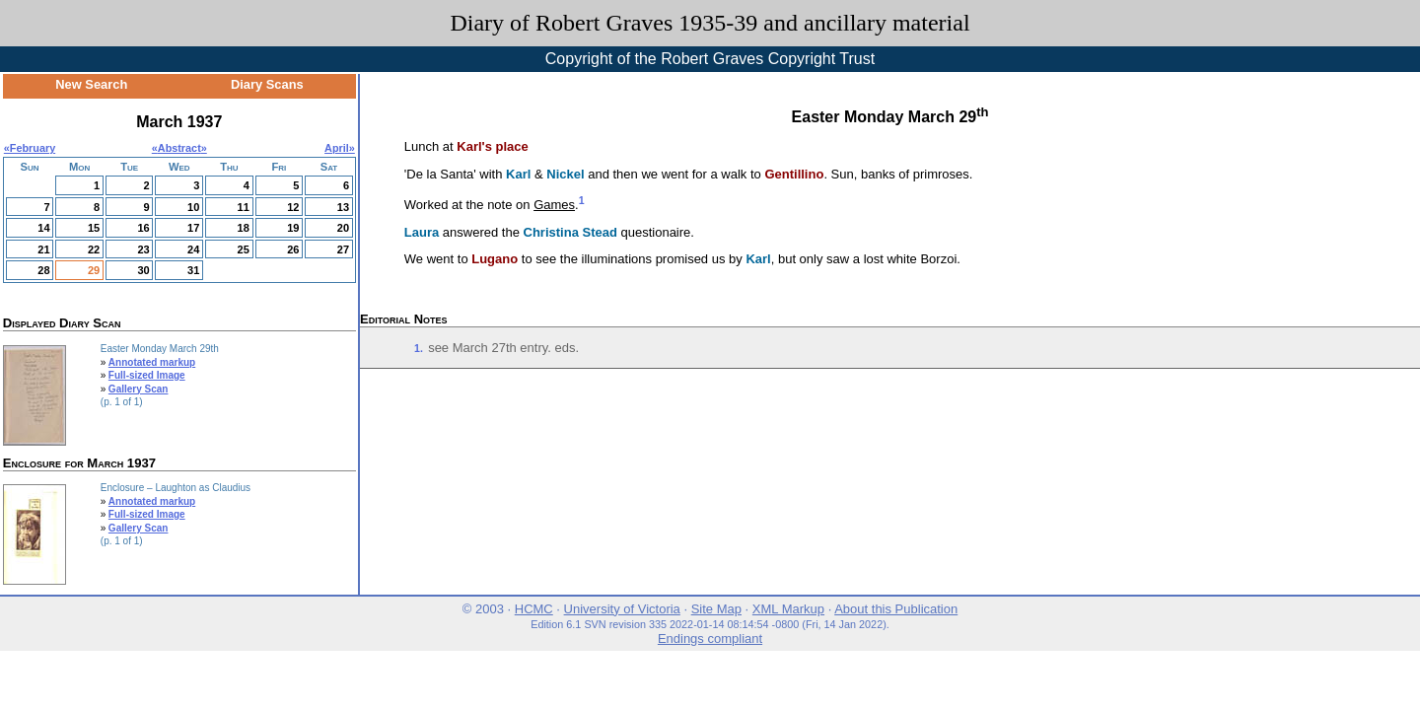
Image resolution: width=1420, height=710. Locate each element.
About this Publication (896, 609)
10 (193, 207)
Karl (518, 174)
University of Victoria (622, 609)
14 (43, 228)
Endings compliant (710, 638)
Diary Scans (267, 84)
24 (193, 249)
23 (143, 249)
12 (293, 207)
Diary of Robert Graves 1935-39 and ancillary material (709, 23)
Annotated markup (151, 362)
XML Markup (788, 609)
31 (193, 270)
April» (339, 148)
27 (343, 249)
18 (243, 228)
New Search (91, 84)
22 (94, 249)
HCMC (534, 609)
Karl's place (492, 146)
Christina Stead (570, 232)
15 (94, 228)
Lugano (494, 258)
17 (193, 228)
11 (243, 207)
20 (343, 228)
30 (143, 270)
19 (293, 228)
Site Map (716, 609)
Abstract (179, 148)
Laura (421, 232)
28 (43, 270)
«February (29, 148)
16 (143, 228)
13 (343, 207)
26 (293, 249)
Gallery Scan (138, 389)
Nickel (565, 174)
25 (243, 249)
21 (43, 249)
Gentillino (793, 174)
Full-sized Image (146, 375)
